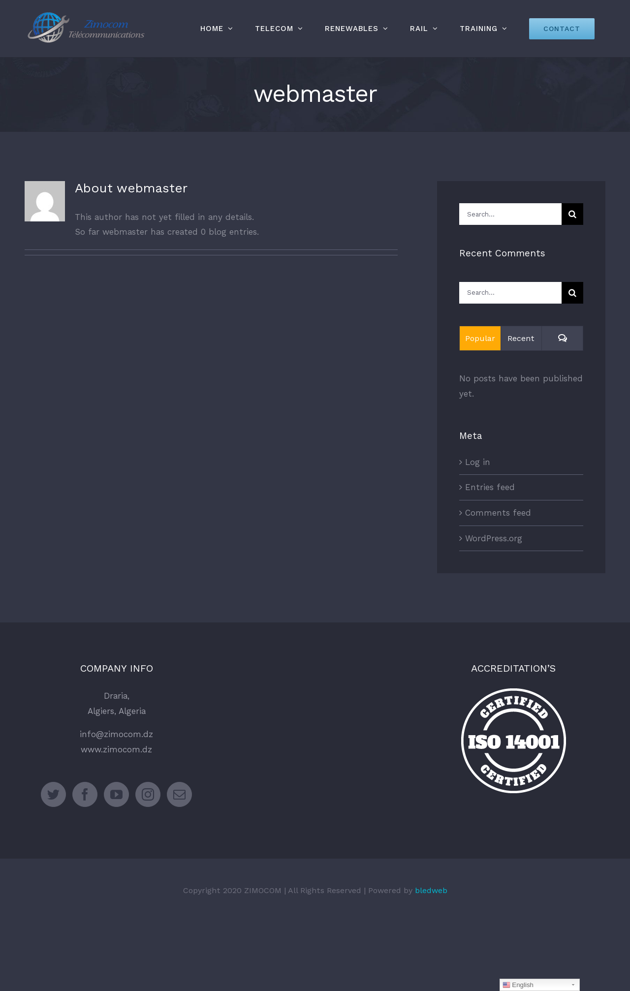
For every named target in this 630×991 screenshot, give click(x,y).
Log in (477, 462)
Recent (521, 338)
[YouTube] (116, 794)
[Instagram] (147, 794)
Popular (480, 338)
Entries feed (490, 487)
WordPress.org (493, 538)
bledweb (431, 890)
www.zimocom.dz (116, 749)
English (518, 985)
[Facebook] (84, 794)
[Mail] (179, 794)
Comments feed (498, 513)
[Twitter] (53, 794)
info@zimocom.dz (116, 734)
